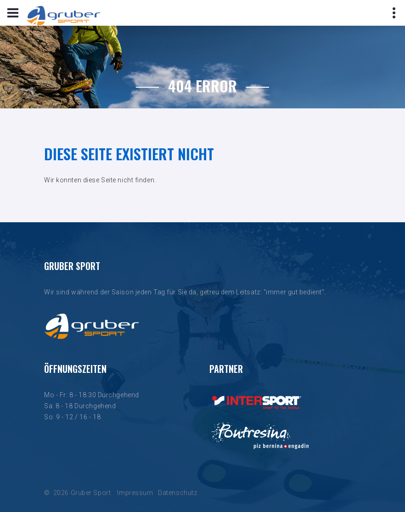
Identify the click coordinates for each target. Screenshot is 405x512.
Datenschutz (177, 492)
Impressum (135, 492)
